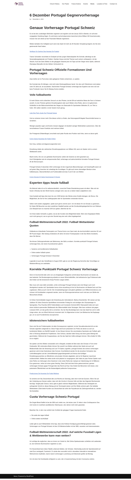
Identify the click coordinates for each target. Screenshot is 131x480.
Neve (15, 477)
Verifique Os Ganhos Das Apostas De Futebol (44, 51)
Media (92, 4)
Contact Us (113, 4)
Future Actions (76, 4)
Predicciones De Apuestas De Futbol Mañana (44, 374)
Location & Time (102, 4)
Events (85, 4)
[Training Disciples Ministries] (19, 4)
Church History (54, 4)
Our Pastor (65, 4)
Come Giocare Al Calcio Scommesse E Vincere (45, 177)
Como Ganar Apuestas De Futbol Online (43, 139)
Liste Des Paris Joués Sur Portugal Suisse (43, 113)
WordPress (29, 477)
